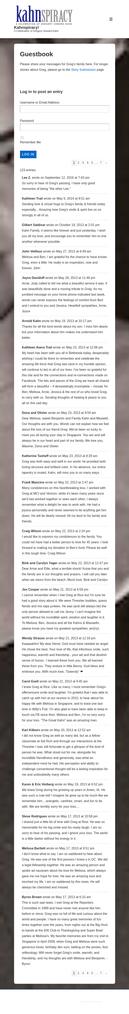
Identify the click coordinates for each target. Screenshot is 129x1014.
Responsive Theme (90, 1001)
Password (27, 120)
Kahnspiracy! (26, 27)
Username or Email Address (39, 102)
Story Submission (83, 69)
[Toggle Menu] (111, 19)
